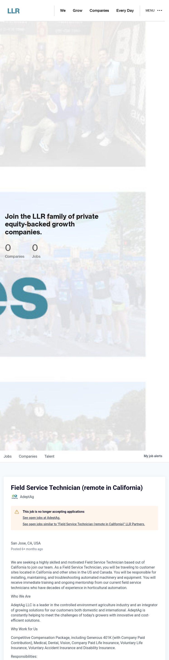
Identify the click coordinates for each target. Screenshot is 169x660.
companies (28, 456)
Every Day (125, 10)
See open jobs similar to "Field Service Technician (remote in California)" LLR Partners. (84, 524)
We (63, 10)
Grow (77, 10)
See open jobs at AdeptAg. (41, 518)
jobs (8, 456)
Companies (99, 10)
